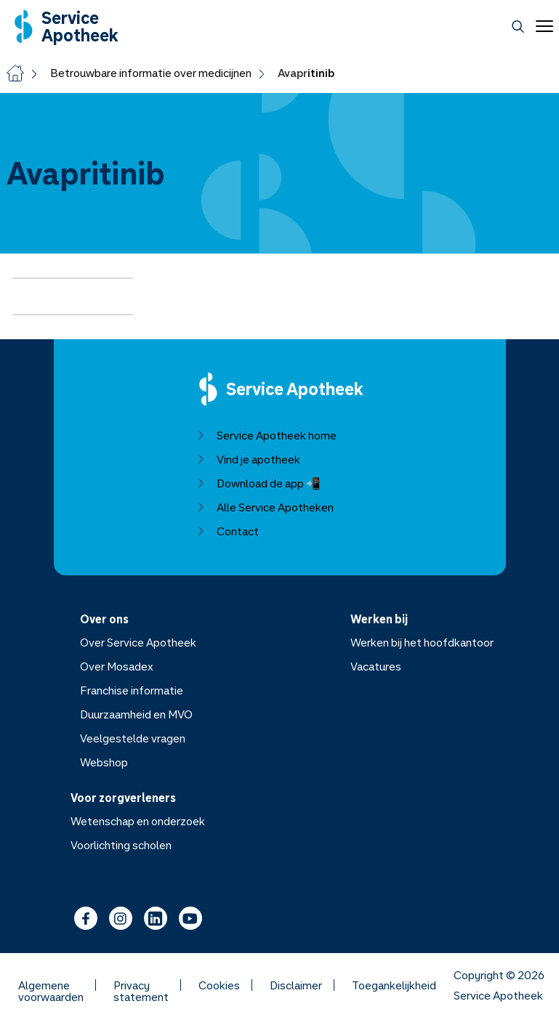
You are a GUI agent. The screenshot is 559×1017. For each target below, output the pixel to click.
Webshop (103, 762)
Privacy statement (141, 985)
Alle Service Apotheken (264, 507)
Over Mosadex (116, 666)
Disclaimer (296, 985)
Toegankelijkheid (394, 985)
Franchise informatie (130, 690)
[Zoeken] (518, 26)
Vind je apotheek (247, 459)
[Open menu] (541, 26)
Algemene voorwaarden (51, 985)
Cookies (219, 985)
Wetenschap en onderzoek (138, 821)
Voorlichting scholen (121, 845)
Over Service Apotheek (137, 642)
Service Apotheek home (266, 435)
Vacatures (375, 666)
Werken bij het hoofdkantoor (422, 642)
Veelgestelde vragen (132, 738)
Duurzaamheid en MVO (135, 714)
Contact (227, 531)
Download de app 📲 (258, 483)
